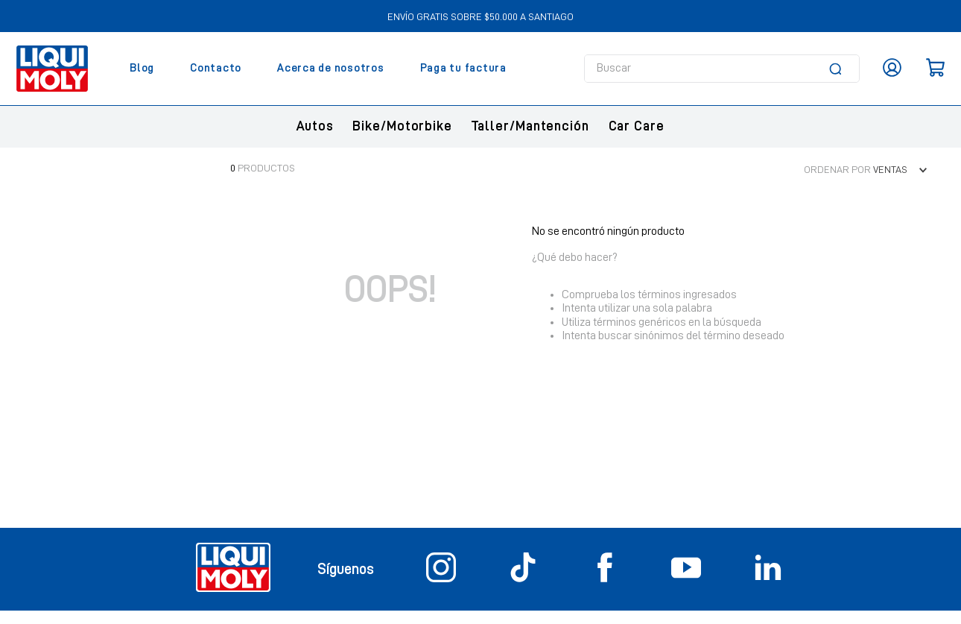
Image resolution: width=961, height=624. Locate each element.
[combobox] (722, 68)
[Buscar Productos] (838, 68)
